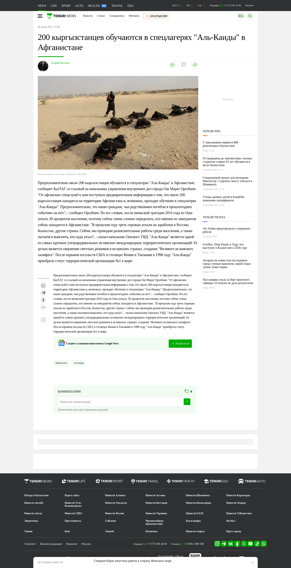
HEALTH (97, 5)
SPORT (66, 5)
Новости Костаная (156, 502)
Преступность (73, 520)
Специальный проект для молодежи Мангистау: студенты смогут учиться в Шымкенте (227, 181)
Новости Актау (33, 513)
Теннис (28, 531)
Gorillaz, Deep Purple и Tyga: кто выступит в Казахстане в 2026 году (225, 246)
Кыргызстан (61, 363)
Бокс (67, 531)
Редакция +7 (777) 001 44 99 (225, 5)
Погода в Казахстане (36, 495)
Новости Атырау (236, 502)
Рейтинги (134, 15)
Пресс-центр (233, 531)
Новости (88, 15)
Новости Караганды (238, 495)
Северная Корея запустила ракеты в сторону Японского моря (132, 560)
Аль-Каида (79, 363)
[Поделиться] (195, 64)
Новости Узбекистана (239, 513)
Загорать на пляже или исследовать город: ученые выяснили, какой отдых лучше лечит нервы (227, 264)
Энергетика (31, 520)
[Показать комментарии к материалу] (43, 320)
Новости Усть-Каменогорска (73, 504)
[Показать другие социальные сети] (43, 307)
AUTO (79, 5)
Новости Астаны (155, 495)
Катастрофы (193, 520)
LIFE (54, 5)
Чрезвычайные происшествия (155, 522)
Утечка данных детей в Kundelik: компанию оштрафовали (224, 198)
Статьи (101, 15)
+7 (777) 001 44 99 (157, 544)
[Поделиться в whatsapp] (43, 285)
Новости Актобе (33, 502)
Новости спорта (195, 531)
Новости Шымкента (198, 495)
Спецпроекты (116, 15)
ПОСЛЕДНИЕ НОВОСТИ (50, 562)
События (110, 520)
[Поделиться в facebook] (43, 300)
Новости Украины (156, 513)
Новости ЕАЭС (195, 513)
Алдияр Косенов (60, 62)
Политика (151, 531)
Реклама (249, 5)
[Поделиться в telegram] (43, 293)
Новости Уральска (116, 502)
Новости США (73, 513)
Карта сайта (72, 495)
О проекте (30, 544)
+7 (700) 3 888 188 (193, 544)
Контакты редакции (51, 544)
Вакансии (71, 544)
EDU (131, 5)
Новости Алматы (115, 495)
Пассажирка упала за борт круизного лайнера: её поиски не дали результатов (228, 281)
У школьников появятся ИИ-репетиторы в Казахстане (221, 144)
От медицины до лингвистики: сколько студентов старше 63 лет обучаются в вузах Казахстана (227, 162)
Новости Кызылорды (198, 502)
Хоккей (109, 531)
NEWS (42, 5)
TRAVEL (117, 5)
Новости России (114, 513)
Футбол (230, 520)
